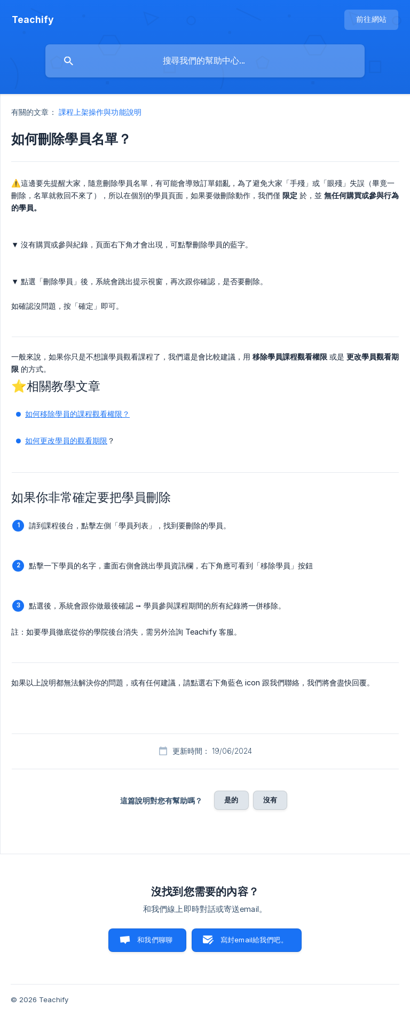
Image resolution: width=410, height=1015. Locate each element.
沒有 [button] (270, 799)
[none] (33, 20)
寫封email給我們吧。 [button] (254, 939)
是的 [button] (231, 799)
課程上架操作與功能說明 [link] (100, 111)
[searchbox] (205, 60)
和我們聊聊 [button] (154, 939)
